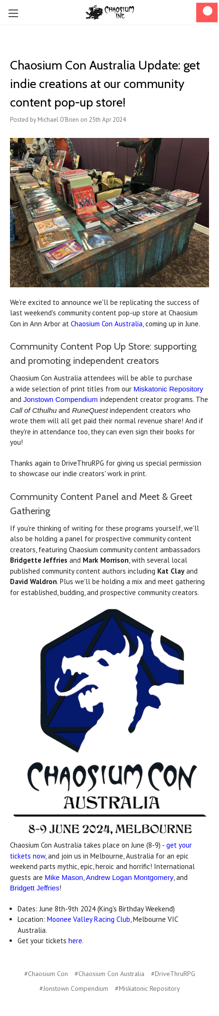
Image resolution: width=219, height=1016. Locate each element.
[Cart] (207, 12)
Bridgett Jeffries (34, 888)
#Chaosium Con (46, 973)
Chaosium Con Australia (107, 323)
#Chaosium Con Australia (109, 973)
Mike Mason (64, 877)
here (75, 940)
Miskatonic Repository (168, 389)
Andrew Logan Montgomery (129, 877)
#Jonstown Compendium (73, 988)
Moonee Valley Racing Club (88, 919)
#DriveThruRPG (173, 973)
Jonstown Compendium (60, 399)
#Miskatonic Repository (147, 988)
